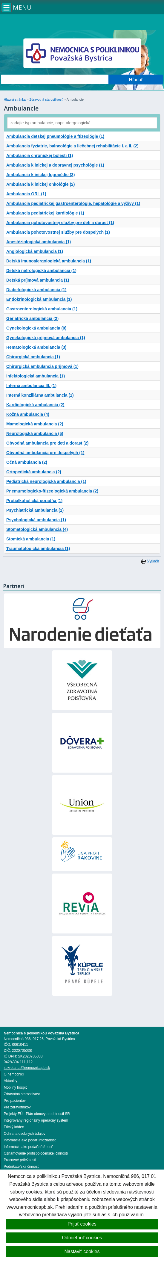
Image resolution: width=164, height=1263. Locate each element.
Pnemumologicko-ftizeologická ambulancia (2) (52, 491)
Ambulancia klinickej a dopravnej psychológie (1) (55, 165)
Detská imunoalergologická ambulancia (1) (48, 261)
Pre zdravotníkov (17, 1107)
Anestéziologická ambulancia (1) (38, 241)
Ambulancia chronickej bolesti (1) (39, 155)
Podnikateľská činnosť (21, 1166)
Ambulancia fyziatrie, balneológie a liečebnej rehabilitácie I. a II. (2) (72, 145)
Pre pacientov (15, 1101)
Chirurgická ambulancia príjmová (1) (42, 366)
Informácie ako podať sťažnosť (28, 1147)
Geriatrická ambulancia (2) (32, 318)
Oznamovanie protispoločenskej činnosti (36, 1153)
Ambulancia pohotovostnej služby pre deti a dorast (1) (60, 222)
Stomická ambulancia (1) (30, 539)
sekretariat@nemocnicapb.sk (27, 1068)
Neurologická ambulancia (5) (34, 433)
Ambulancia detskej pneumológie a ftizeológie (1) (55, 136)
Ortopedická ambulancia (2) (33, 471)
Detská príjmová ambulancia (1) (37, 280)
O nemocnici (14, 1074)
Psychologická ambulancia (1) (36, 519)
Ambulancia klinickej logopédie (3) (40, 174)
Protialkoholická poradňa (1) (34, 500)
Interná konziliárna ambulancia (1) (40, 395)
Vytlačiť (153, 561)
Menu (22, 7)
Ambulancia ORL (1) (26, 193)
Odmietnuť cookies (82, 1237)
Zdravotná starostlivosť (46, 99)
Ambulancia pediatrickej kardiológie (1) (45, 213)
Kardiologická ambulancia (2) (35, 404)
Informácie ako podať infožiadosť (30, 1140)
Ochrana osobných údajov (24, 1133)
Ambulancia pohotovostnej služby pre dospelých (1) (58, 232)
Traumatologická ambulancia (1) (38, 548)
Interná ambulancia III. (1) (31, 385)
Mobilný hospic (15, 1087)
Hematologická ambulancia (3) (36, 347)
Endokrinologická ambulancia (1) (39, 299)
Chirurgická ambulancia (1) (33, 356)
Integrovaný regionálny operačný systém (36, 1120)
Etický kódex (14, 1127)
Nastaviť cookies (81, 1251)
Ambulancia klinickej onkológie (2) (40, 184)
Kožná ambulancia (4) (27, 414)
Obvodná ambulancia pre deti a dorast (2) (47, 443)
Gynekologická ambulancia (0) (36, 328)
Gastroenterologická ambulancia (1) (41, 308)
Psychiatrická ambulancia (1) (35, 510)
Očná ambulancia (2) (26, 462)
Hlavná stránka (15, 99)
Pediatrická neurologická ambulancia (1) (46, 481)
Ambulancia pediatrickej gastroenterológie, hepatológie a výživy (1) (73, 203)
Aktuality (10, 1081)
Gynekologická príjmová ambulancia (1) (45, 337)
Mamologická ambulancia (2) (34, 423)
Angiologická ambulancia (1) (34, 251)
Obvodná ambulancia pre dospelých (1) (45, 452)
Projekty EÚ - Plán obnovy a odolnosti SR (37, 1114)
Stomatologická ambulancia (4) (37, 529)
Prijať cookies (82, 1223)
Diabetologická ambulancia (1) (36, 289)
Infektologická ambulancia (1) (35, 376)
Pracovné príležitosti (20, 1160)
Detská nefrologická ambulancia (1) (41, 270)
